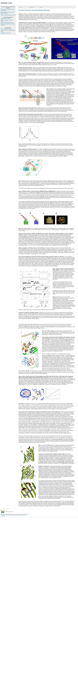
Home (21, 7)
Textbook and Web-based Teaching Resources (8, 24)
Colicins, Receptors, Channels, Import (7, 21)
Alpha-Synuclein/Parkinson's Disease (8, 15)
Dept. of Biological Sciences (6, 28)
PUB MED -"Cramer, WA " (6, 33)
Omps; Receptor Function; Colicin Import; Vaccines (7, 13)
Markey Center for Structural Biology (8, 30)
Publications (32, 7)
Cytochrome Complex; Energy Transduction (7, 10)
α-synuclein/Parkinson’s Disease (7, 22)
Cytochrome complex (6, 18)
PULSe (2, 31)
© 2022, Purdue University (5, 515)
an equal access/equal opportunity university (18, 515)
